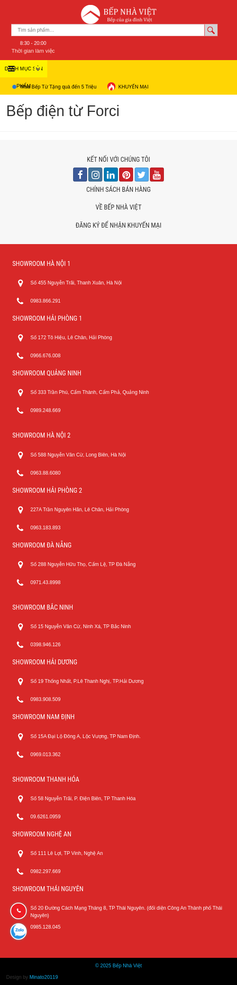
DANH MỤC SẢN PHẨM (24, 71)
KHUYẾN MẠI (128, 86)
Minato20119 (44, 977)
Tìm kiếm (211, 30)
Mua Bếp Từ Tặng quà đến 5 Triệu (59, 87)
